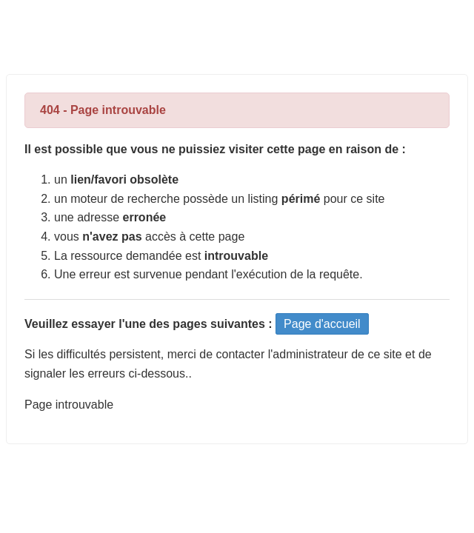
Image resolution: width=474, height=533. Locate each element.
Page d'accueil (322, 324)
